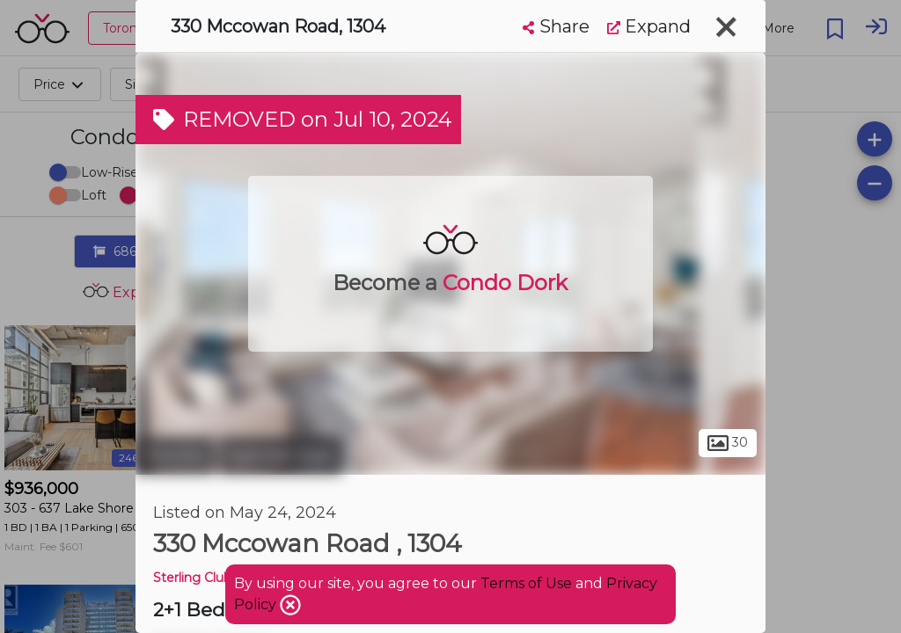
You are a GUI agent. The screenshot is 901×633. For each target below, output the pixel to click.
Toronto (175, 455)
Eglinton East (280, 455)
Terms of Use (526, 583)
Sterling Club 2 (197, 578)
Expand (649, 26)
